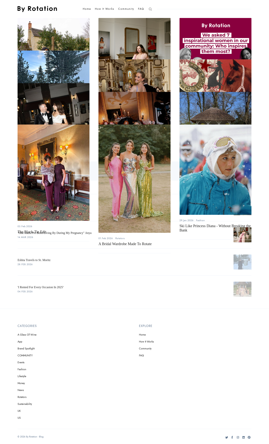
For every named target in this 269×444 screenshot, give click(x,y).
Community (126, 9)
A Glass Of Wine (27, 335)
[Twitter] (226, 439)
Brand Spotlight (26, 348)
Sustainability (25, 404)
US (19, 418)
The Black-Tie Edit (32, 232)
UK (19, 411)
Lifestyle (22, 376)
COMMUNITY (25, 355)
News (21, 390)
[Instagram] (238, 439)
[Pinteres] (249, 439)
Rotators (120, 238)
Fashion (200, 220)
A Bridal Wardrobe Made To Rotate (125, 244)
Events (21, 362)
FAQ (141, 9)
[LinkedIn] (243, 439)
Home (87, 9)
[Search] (150, 9)
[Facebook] (232, 439)
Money (21, 383)
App (20, 341)
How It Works (104, 9)
